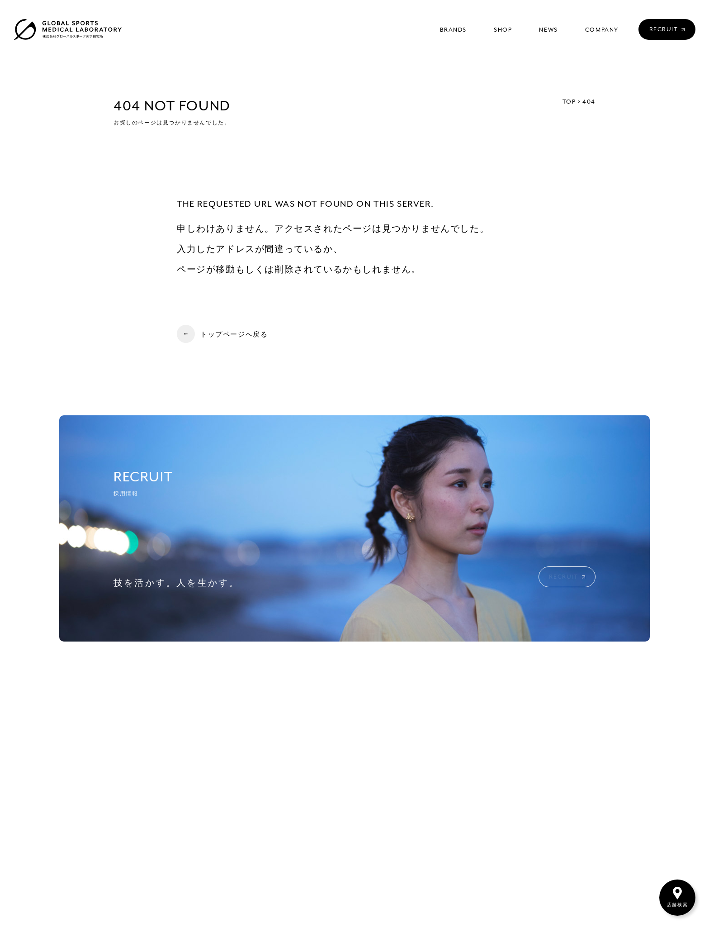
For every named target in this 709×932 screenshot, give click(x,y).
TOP (569, 102)
